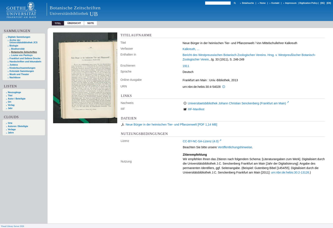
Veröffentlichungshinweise (235, 147)
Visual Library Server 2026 (12, 226)
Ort (9, 102)
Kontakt (275, 3)
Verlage (12, 129)
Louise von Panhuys (22, 55)
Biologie (14, 46)
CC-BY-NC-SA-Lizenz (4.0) (201, 141)
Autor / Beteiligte (16, 99)
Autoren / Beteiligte (18, 126)
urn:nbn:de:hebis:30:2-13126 (290, 172)
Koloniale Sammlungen (22, 71)
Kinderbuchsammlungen (22, 68)
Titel (10, 95)
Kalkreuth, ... (191, 49)
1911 (186, 66)
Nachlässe (15, 77)
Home (263, 3)
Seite (90, 23)
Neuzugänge (14, 92)
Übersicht (74, 23)
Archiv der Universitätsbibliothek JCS (24, 41)
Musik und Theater (19, 74)
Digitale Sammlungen (19, 37)
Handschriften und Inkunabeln (25, 61)
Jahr (10, 108)
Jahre (11, 132)
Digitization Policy (308, 3)
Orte (10, 123)
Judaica (14, 65)
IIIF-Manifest (196, 109)
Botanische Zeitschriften (24, 52)
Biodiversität (18, 49)
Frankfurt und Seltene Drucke (25, 58)
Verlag (11, 105)
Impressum (290, 3)
